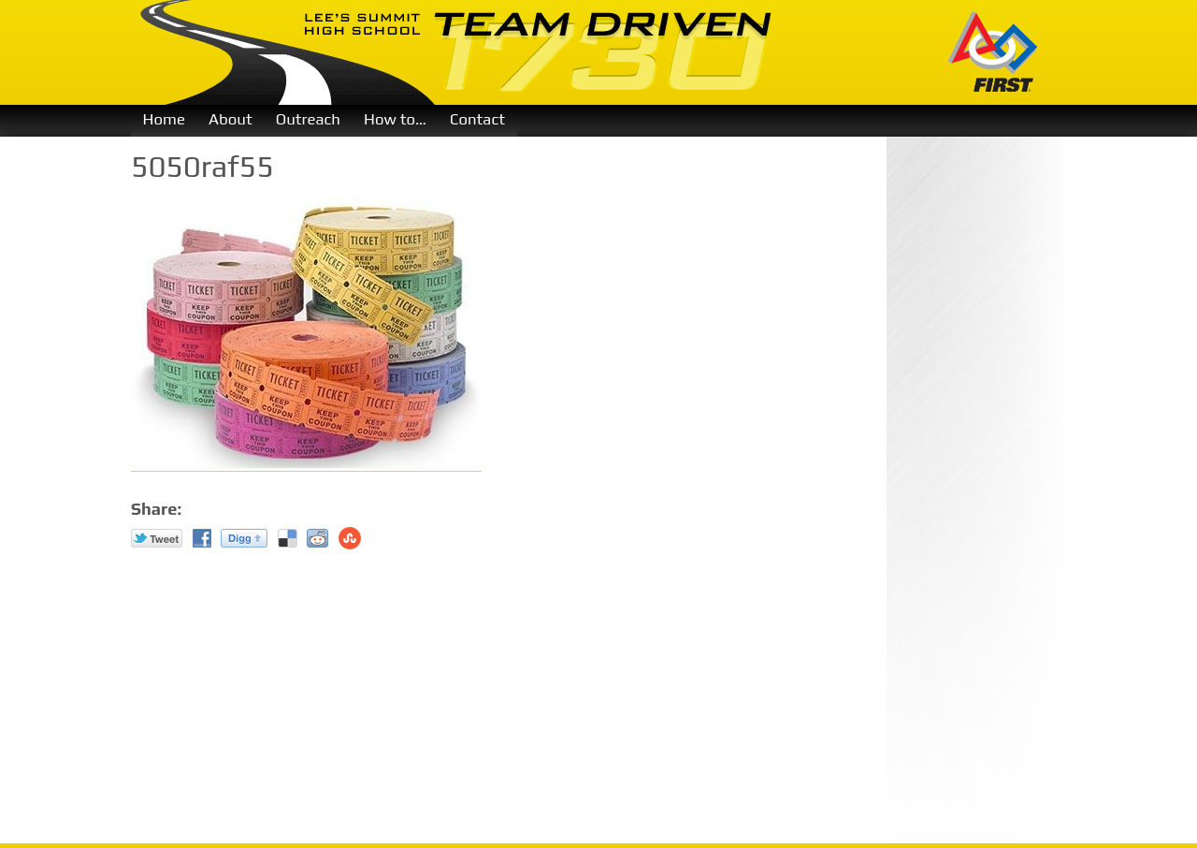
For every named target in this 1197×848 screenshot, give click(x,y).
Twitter (156, 538)
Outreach (308, 119)
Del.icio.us (287, 538)
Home (164, 119)
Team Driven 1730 (456, 52)
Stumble (350, 538)
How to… (395, 119)
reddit (317, 538)
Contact (477, 119)
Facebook (202, 538)
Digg (244, 538)
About (230, 119)
